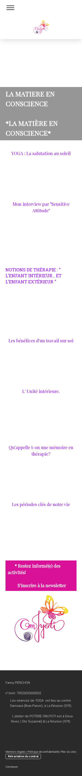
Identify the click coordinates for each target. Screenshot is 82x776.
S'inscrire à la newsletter (41, 585)
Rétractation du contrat (23, 756)
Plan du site (68, 751)
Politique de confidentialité (43, 751)
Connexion (11, 766)
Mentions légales (15, 751)
